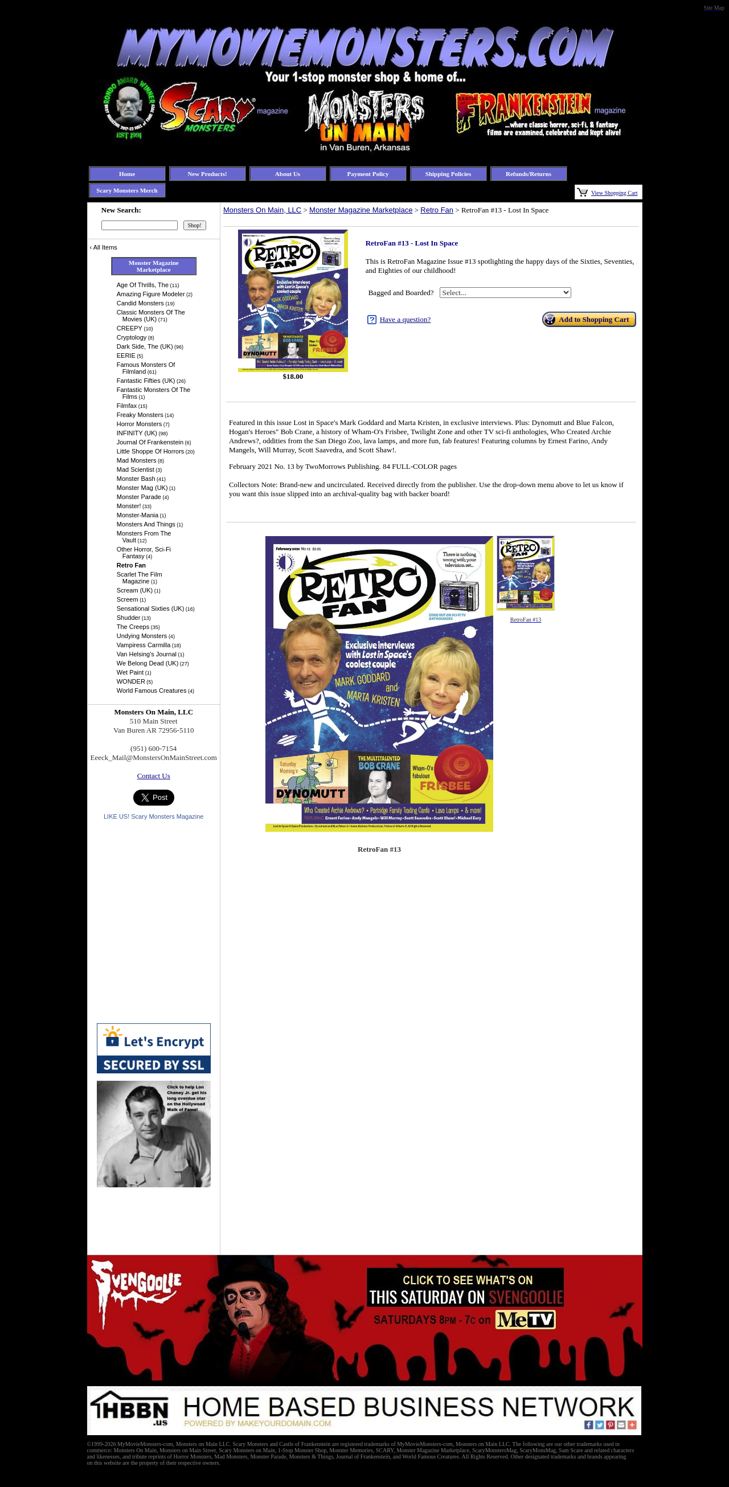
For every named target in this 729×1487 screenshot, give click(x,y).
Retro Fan (436, 210)
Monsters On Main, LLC (262, 210)
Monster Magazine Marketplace (360, 210)
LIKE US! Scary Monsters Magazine (153, 816)
